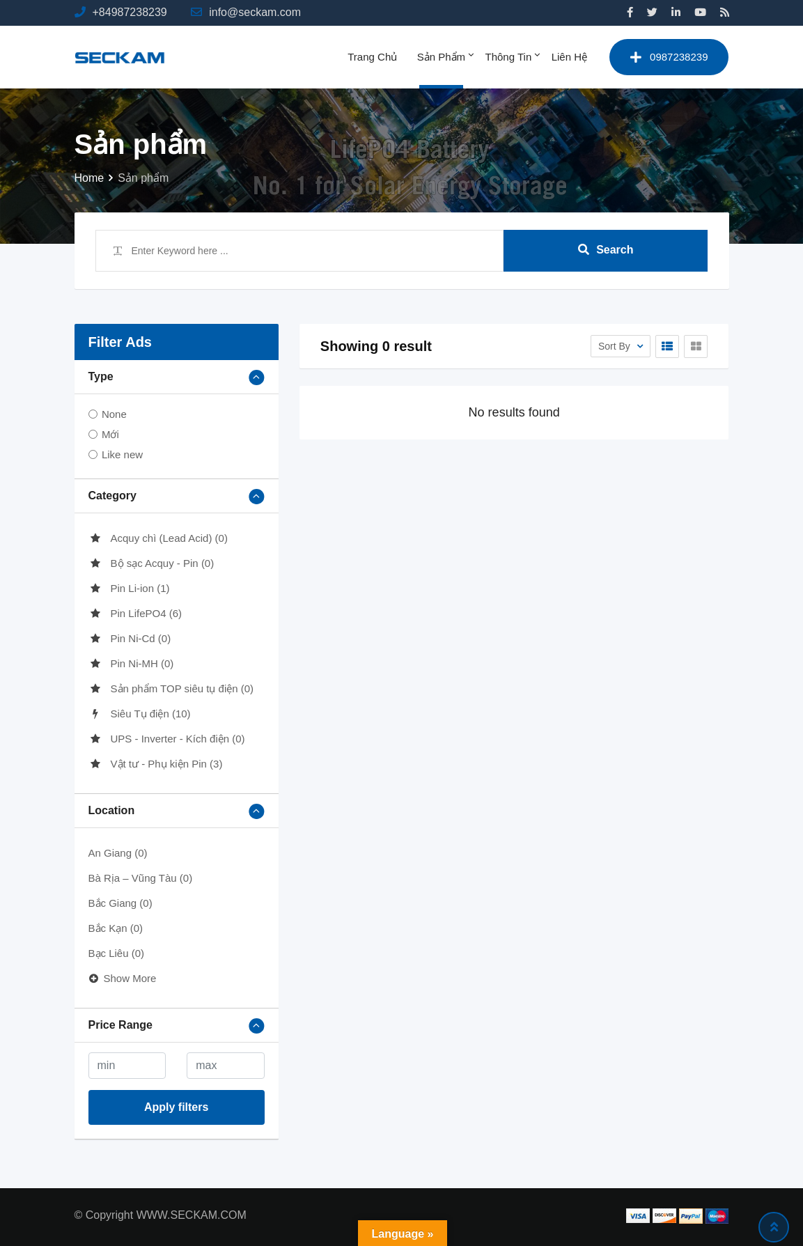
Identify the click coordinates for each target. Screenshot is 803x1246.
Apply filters (176, 1107)
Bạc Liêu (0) (116, 953)
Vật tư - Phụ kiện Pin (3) (155, 764)
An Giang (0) (118, 853)
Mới (110, 434)
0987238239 (669, 57)
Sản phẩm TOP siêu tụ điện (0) (171, 688)
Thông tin (508, 57)
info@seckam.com (255, 12)
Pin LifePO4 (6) (135, 613)
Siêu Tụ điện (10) (139, 713)
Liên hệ (569, 57)
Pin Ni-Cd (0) (129, 638)
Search (605, 250)
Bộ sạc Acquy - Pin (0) (151, 563)
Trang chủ (372, 57)
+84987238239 (130, 12)
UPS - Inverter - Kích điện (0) (166, 739)
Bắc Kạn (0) (115, 928)
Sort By (615, 346)
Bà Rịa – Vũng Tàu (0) (140, 878)
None (114, 414)
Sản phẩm (441, 57)
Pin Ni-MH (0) (131, 663)
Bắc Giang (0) (120, 903)
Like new (122, 454)
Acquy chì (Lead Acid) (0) (158, 538)
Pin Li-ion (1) (129, 588)
